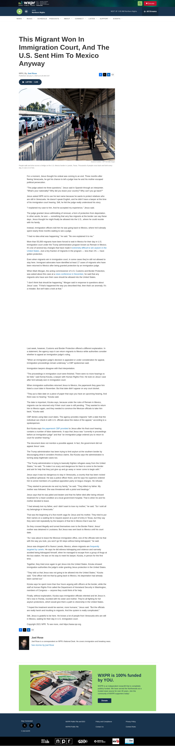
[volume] (26, 16)
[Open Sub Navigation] (23, 24)
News (19, 24)
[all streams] (150, 16)
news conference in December (69, 279)
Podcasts (54, 24)
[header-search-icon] (141, 6)
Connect (79, 24)
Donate (152, 6)
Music (29, 24)
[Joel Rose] (24, 648)
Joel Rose (32, 79)
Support (104, 24)
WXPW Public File (72, 732)
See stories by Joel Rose (42, 650)
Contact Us (100, 732)
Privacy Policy (131, 727)
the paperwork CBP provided (55, 434)
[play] (19, 16)
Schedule (42, 24)
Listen (92, 24)
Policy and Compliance (104, 727)
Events (116, 24)
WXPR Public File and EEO (75, 727)
